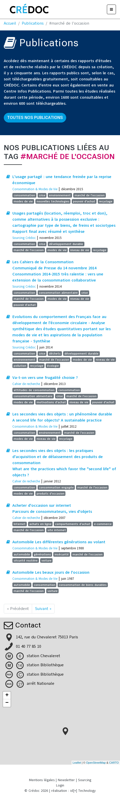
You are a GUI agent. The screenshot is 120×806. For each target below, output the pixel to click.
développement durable (66, 244)
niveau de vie (79, 250)
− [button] (7, 703)
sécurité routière (26, 560)
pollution (20, 366)
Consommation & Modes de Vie (34, 189)
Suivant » (43, 608)
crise (42, 195)
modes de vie (23, 201)
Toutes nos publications (35, 117)
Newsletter (66, 780)
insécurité (62, 554)
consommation (24, 195)
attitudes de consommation (34, 390)
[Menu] (111, 9)
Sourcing (84, 780)
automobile (22, 554)
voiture (46, 560)
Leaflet (77, 762)
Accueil (10, 23)
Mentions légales (42, 780)
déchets (55, 354)
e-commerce (103, 524)
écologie (53, 366)
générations (42, 554)
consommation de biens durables (83, 585)
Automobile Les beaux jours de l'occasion (50, 572)
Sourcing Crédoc (24, 238)
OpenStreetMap (96, 762)
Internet (20, 524)
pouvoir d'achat (84, 201)
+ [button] (7, 695)
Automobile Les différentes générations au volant (58, 542)
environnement (60, 195)
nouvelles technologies (53, 201)
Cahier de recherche (26, 384)
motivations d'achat (51, 402)
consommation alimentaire (58, 293)
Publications (33, 23)
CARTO (114, 762)
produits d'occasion (50, 494)
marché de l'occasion (90, 195)
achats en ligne (40, 524)
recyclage (105, 201)
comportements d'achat (72, 524)
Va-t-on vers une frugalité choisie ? (45, 377)
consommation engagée (56, 487)
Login (60, 785)
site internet (56, 530)
